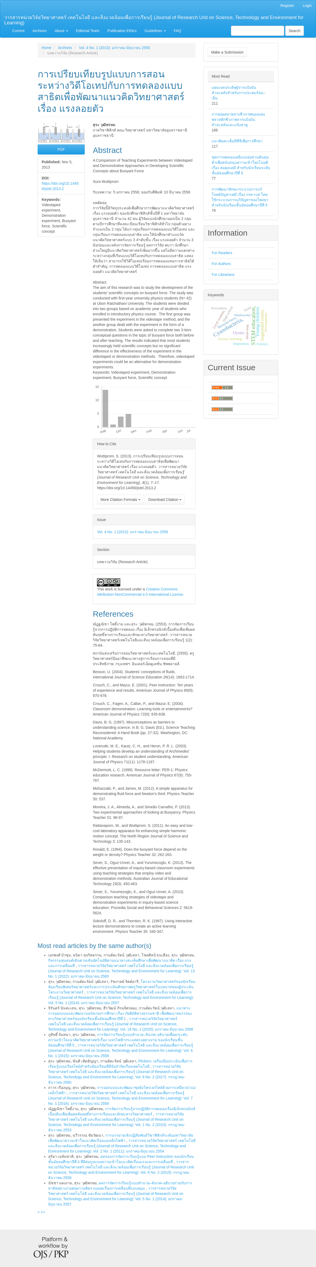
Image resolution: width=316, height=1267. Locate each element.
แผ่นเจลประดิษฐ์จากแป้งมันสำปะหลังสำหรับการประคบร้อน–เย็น (238, 92)
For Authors (221, 264)
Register (287, 5)
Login (307, 5)
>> (43, 1212)
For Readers (222, 253)
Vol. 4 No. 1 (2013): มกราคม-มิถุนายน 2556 (114, 48)
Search (294, 31)
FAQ (177, 31)
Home (46, 48)
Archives (40, 31)
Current (18, 31)
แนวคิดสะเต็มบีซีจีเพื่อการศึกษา (237, 141)
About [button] (61, 31)
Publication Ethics (122, 31)
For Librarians (223, 274)
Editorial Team (87, 31)
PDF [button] (61, 149)
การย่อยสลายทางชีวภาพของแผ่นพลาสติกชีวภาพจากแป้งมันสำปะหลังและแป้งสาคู (238, 119)
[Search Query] (257, 31)
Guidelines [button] (155, 31)
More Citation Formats (120, 499)
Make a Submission (227, 52)
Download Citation (165, 499)
